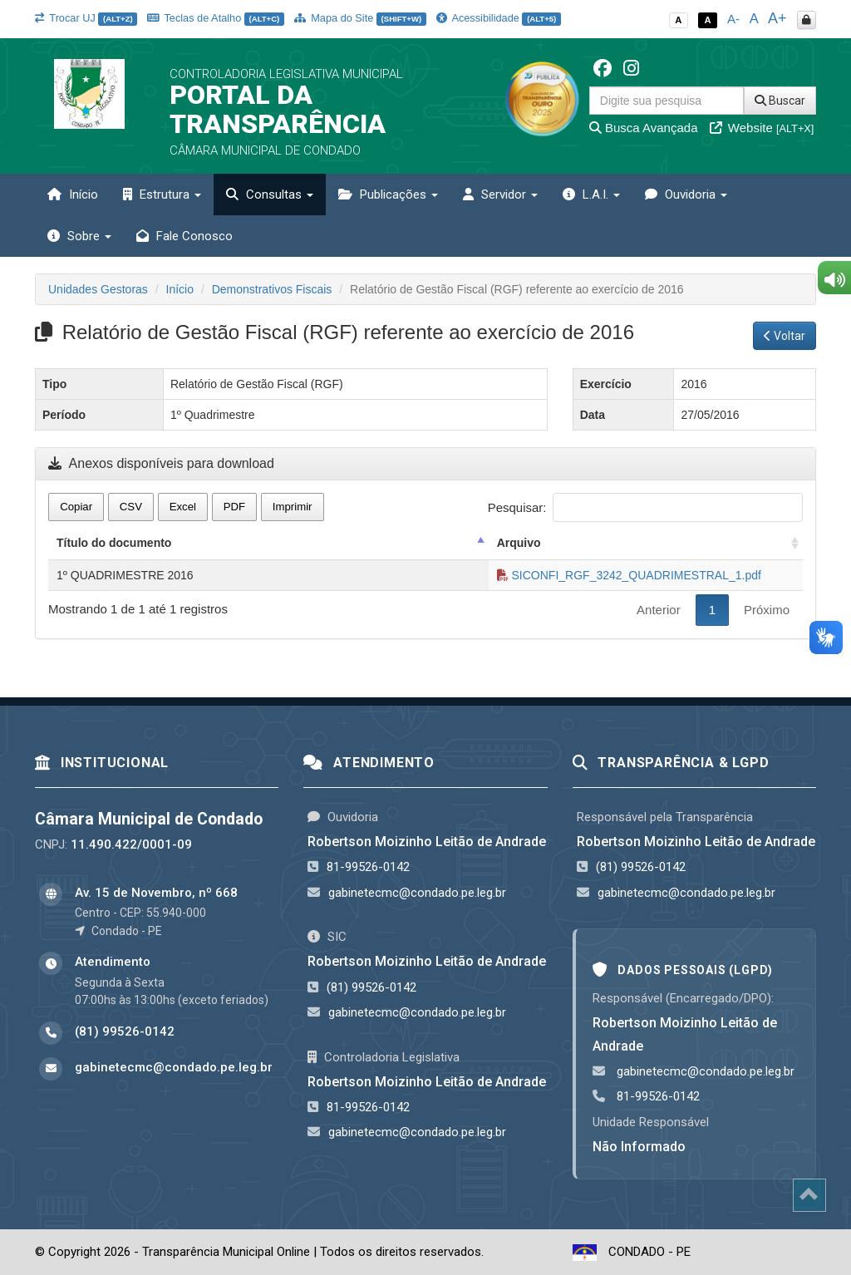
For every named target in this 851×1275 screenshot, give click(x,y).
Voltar (784, 335)
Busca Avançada (643, 128)
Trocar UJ (86, 18)
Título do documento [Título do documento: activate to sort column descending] (114, 542)
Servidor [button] (500, 194)
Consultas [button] (269, 194)
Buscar (780, 100)
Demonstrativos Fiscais (272, 289)
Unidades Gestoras (98, 289)
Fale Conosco (184, 236)
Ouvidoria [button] (686, 194)
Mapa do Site (360, 18)
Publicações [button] (388, 194)
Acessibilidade (498, 18)
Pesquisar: (645, 507)
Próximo (767, 610)
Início (72, 194)
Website (762, 128)
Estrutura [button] (162, 194)
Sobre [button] (79, 236)
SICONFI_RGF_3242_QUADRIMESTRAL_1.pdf (629, 575)
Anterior (659, 610)
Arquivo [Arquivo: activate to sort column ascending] (519, 542)
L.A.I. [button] (591, 194)
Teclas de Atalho (215, 18)
